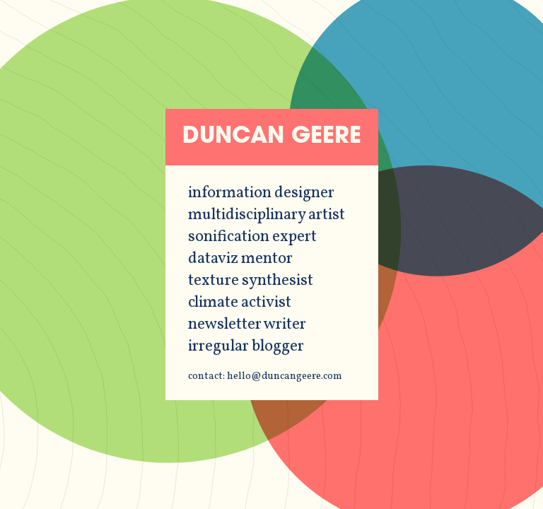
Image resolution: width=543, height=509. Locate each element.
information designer (261, 193)
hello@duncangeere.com (284, 376)
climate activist (239, 303)
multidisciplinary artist (266, 215)
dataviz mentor (240, 259)
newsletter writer (247, 325)
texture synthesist (250, 281)
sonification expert (252, 237)
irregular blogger (246, 347)
